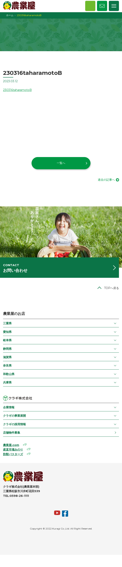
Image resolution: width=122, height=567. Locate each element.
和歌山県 (8, 374)
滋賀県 (7, 357)
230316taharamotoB (17, 90)
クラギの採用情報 (14, 424)
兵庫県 (7, 382)
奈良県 (7, 365)
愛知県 (7, 332)
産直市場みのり (13, 449)
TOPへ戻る (111, 288)
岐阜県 (7, 340)
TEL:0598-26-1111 (16, 496)
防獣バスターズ (13, 454)
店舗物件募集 (11, 432)
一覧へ (61, 163)
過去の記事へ (106, 180)
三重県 (7, 323)
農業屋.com (11, 445)
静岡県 (7, 349)
